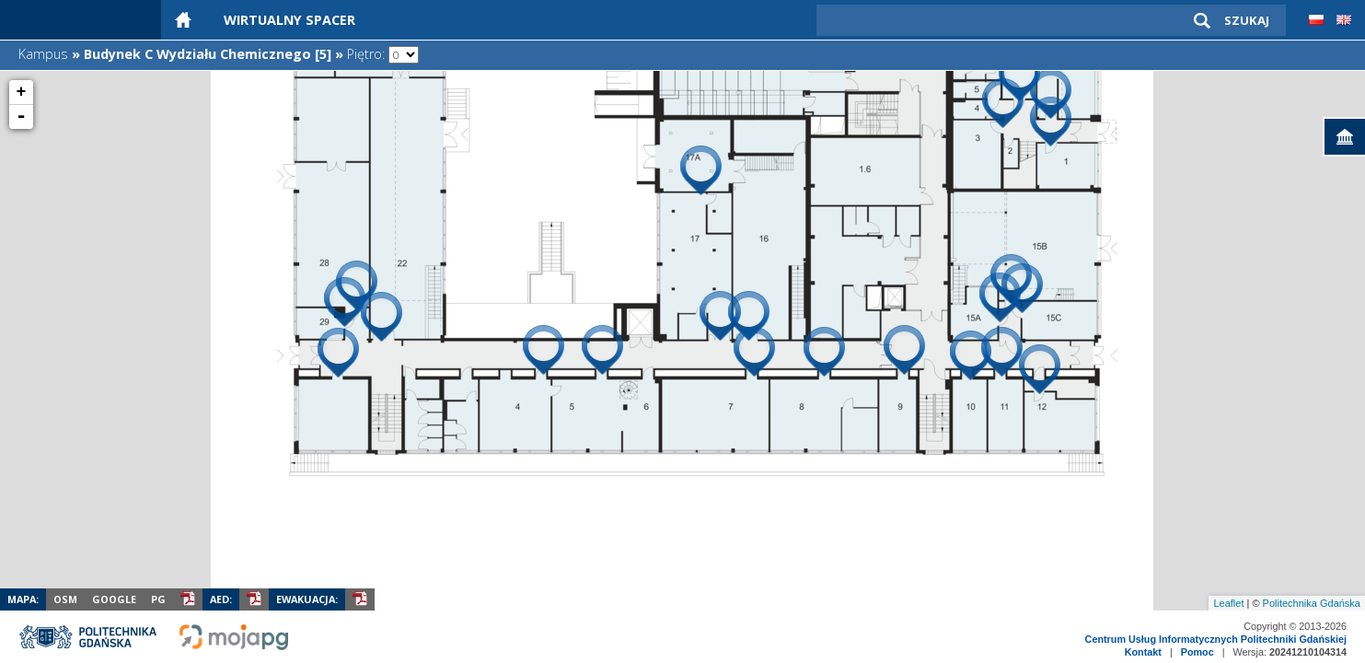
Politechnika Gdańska (1311, 603)
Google (114, 599)
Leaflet (1228, 603)
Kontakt (1143, 651)
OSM (65, 599)
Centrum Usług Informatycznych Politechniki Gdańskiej (1216, 639)
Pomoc (1197, 651)
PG (158, 599)
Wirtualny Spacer (289, 20)
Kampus (43, 54)
